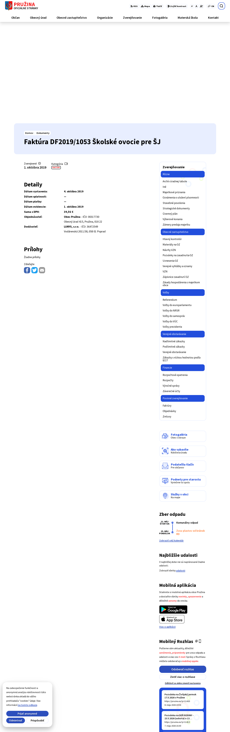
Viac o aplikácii (167, 530)
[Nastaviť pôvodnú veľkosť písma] (196, 6)
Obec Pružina (94, 723)
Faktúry (56, 71)
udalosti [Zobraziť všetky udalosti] (180, 474)
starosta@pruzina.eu (204, 709)
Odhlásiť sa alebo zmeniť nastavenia (183, 586)
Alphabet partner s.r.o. (54, 723)
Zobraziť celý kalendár (171, 444)
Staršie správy (169, 639)
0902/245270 (199, 705)
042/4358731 (199, 701)
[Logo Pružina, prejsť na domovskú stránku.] (21, 6)
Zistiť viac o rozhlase (182, 580)
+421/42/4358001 (202, 698)
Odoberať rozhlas (182, 573)
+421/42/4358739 (202, 694)
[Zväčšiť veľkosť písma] (201, 6)
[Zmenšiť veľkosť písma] (192, 6)
